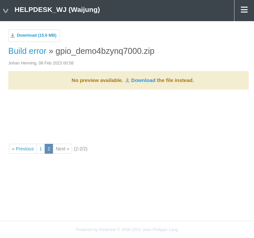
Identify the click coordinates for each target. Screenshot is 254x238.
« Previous (23, 148)
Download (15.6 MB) (37, 35)
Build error (27, 51)
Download (143, 80)
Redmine (107, 229)
